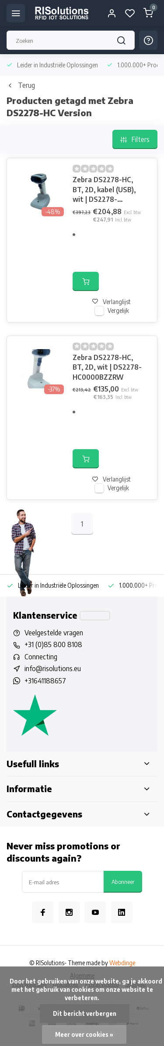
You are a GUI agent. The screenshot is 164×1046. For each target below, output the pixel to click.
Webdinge (122, 962)
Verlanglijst (111, 301)
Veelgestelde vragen (53, 632)
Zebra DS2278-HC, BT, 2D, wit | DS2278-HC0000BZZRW (107, 367)
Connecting (40, 656)
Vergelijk (118, 310)
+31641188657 (45, 680)
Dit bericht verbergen (84, 1013)
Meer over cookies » (84, 1034)
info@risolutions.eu (52, 668)
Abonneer (123, 881)
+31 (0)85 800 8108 (53, 644)
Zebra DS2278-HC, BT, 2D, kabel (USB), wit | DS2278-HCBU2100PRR (104, 189)
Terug (21, 85)
